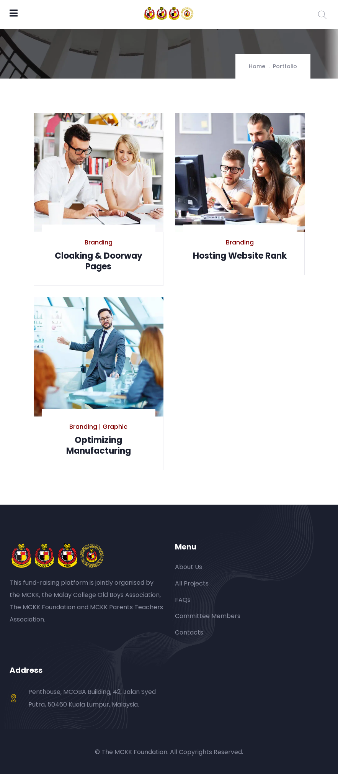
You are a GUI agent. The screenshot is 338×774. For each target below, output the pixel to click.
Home (257, 66)
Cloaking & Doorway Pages (98, 261)
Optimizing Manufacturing (98, 445)
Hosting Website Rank (240, 256)
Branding (99, 242)
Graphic (115, 426)
